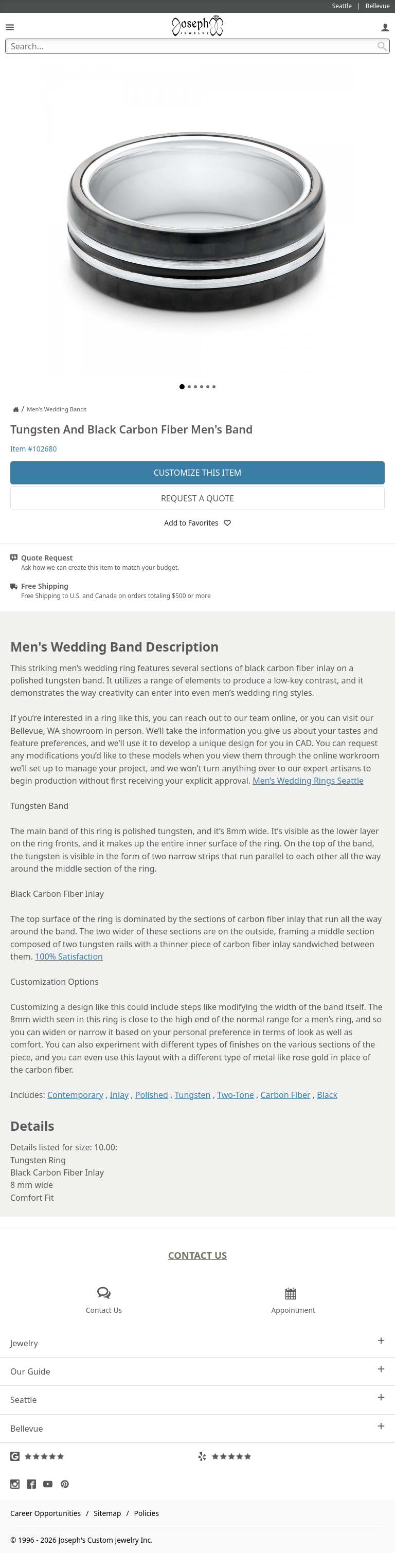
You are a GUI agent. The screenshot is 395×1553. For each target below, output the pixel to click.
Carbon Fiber (285, 1094)
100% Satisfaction (69, 956)
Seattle (197, 1399)
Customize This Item (198, 472)
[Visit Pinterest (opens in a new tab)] (67, 1484)
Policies (146, 1513)
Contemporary (75, 1094)
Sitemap (107, 1513)
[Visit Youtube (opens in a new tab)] (50, 1484)
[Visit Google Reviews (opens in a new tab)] (104, 1456)
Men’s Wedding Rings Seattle (308, 780)
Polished (151, 1094)
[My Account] (385, 27)
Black (327, 1094)
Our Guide (197, 1371)
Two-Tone (235, 1094)
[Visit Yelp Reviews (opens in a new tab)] (291, 1456)
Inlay (119, 1094)
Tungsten (192, 1094)
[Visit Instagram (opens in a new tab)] (17, 1484)
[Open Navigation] (9, 27)
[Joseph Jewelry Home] (16, 409)
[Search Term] (197, 46)
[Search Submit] (382, 46)
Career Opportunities (45, 1513)
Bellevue (197, 1428)
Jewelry (197, 1343)
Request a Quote (197, 498)
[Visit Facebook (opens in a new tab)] (34, 1484)
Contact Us (197, 1255)
